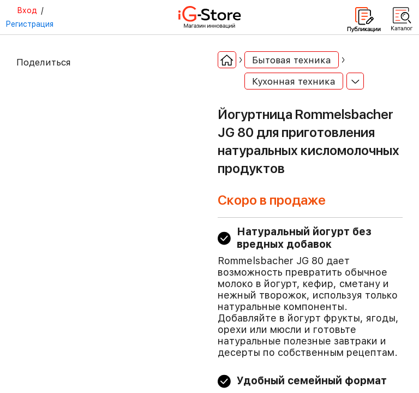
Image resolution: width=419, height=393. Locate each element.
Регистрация (29, 24)
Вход (27, 10)
